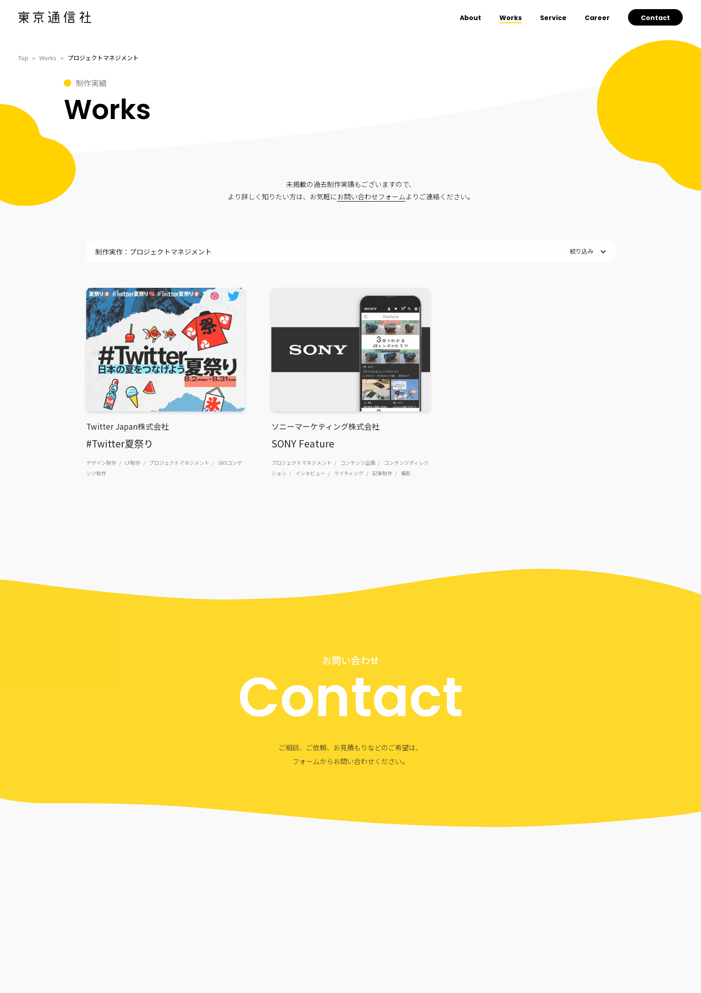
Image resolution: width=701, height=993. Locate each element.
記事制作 (382, 473)
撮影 (406, 473)
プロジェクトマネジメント (179, 462)
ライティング (348, 473)
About (470, 17)
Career (597, 17)
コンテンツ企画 (357, 462)
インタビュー (310, 473)
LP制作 (132, 462)
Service (553, 17)
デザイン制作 (101, 462)
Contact (655, 17)
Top (23, 57)
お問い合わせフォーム (371, 196)
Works (510, 17)
